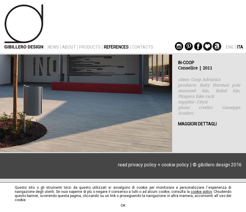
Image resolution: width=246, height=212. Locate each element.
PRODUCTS (90, 47)
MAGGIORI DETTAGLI (197, 124)
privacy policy (142, 165)
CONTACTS (142, 47)
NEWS (53, 47)
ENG (230, 47)
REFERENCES (116, 47)
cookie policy (175, 165)
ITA (240, 47)
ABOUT (69, 47)
